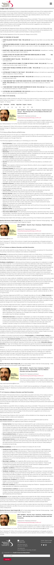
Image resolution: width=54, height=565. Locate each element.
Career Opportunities (46, 540)
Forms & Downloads (46, 542)
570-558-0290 (21, 542)
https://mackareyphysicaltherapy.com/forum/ (29, 117)
